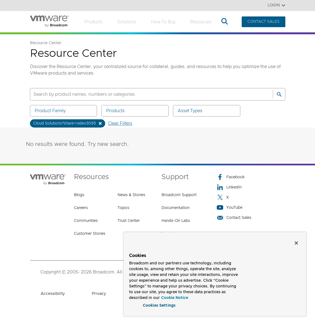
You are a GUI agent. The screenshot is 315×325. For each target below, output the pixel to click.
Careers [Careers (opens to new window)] (81, 208)
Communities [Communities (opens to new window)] (86, 221)
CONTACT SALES (263, 22)
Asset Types (208, 110)
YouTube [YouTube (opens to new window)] (229, 207)
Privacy (99, 294)
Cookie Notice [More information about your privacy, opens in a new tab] (174, 296)
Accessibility (53, 294)
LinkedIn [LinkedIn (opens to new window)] (229, 187)
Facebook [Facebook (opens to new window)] (231, 177)
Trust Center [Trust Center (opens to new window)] (129, 221)
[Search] (279, 94)
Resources (200, 22)
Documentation (175, 208)
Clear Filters (120, 123)
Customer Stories (89, 234)
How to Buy (163, 22)
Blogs (79, 195)
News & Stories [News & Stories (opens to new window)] (131, 195)
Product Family (64, 110)
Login (276, 5)
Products (93, 22)
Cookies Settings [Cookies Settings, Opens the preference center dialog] (159, 304)
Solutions (126, 22)
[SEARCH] (145, 94)
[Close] (296, 242)
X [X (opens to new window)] (223, 197)
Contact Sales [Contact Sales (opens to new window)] (234, 217)
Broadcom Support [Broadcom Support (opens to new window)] (179, 195)
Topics (123, 208)
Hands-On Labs (175, 221)
